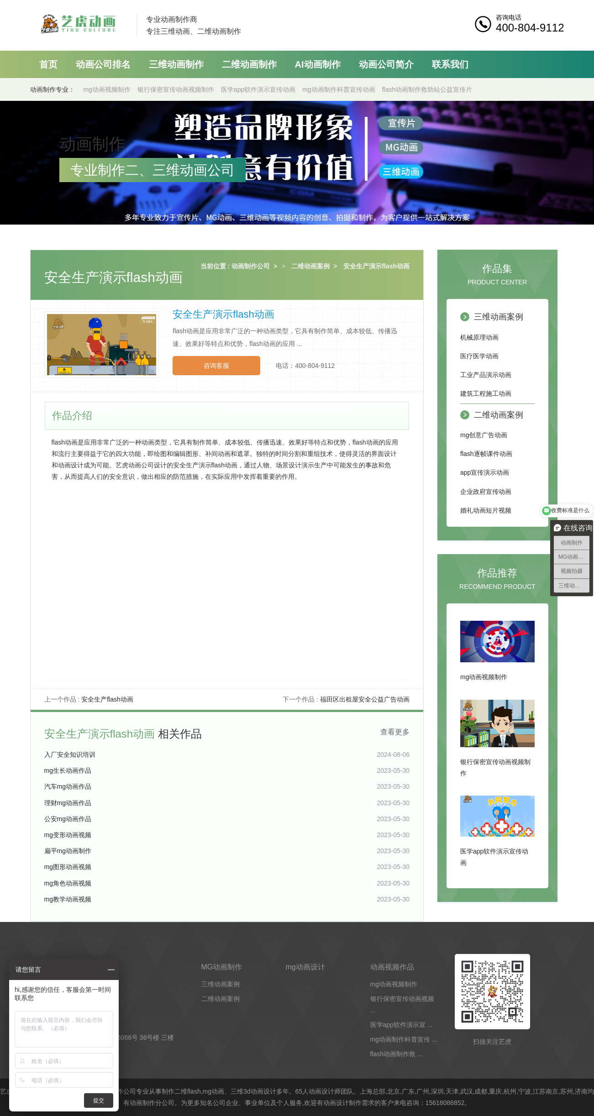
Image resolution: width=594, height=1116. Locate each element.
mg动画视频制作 (106, 89)
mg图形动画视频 (67, 866)
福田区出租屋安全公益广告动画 (365, 699)
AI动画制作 (318, 64)
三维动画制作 (176, 64)
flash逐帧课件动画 (486, 453)
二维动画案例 (310, 266)
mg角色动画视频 (67, 883)
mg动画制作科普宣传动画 (338, 89)
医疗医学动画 (479, 356)
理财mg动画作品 (67, 803)
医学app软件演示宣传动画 (258, 89)
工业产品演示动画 (485, 374)
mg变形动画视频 (67, 834)
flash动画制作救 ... (396, 1054)
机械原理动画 (479, 337)
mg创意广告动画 (483, 435)
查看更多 (395, 732)
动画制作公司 (250, 266)
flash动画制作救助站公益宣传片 (427, 89)
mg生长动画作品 (67, 770)
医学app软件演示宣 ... (401, 1024)
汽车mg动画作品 (67, 786)
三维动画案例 (498, 316)
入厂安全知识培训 (69, 754)
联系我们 (450, 64)
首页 (48, 64)
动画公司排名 (103, 64)
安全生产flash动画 (107, 699)
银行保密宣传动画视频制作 (175, 89)
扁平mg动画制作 (67, 850)
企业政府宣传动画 (485, 491)
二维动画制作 (249, 64)
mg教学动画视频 (67, 899)
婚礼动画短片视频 (485, 510)
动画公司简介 (386, 64)
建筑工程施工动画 (485, 393)
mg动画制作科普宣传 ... (403, 1039)
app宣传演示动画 (484, 472)
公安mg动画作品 (67, 819)
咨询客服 (216, 365)
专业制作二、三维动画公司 (152, 170)
